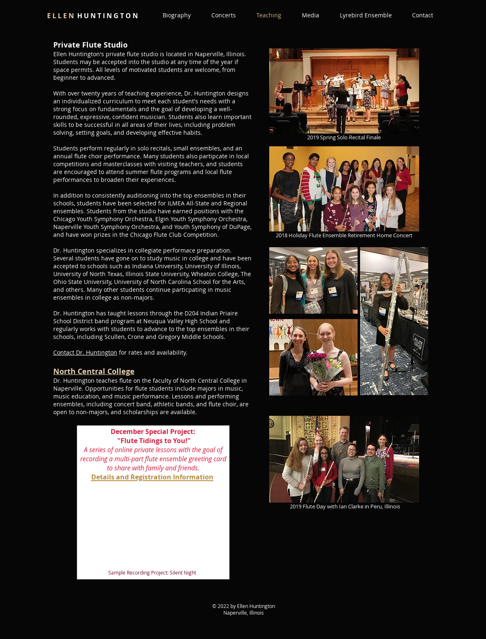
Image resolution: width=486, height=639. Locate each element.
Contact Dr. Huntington (85, 352)
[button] (311, 15)
